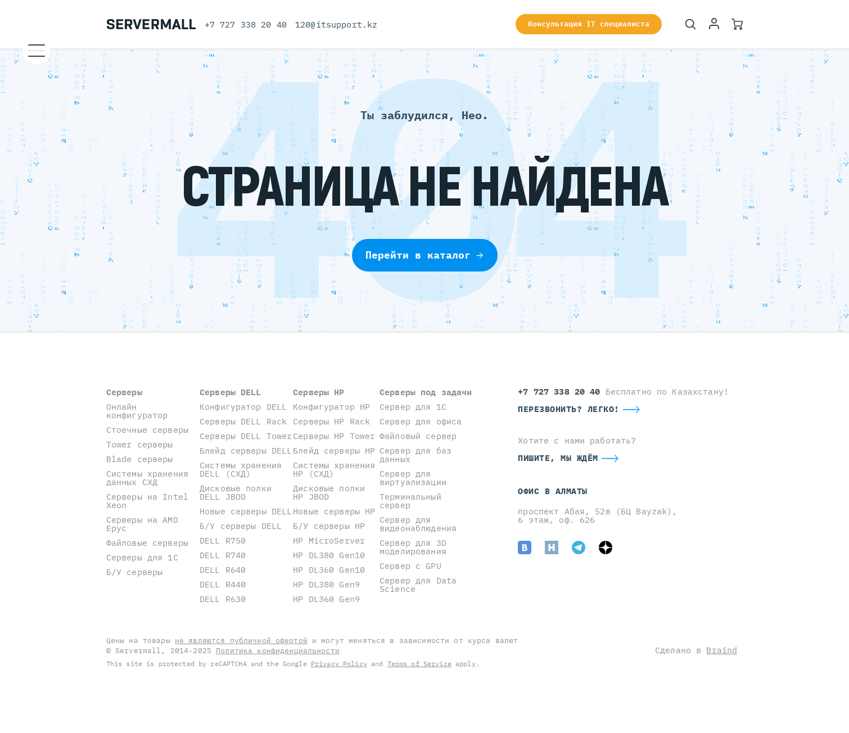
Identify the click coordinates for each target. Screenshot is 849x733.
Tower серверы (139, 444)
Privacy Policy (339, 663)
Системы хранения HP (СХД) (334, 469)
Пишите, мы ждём (558, 458)
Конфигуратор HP (331, 406)
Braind (721, 650)
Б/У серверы (134, 572)
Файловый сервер (418, 436)
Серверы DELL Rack (243, 421)
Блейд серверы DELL (246, 450)
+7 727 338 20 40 (246, 24)
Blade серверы (139, 459)
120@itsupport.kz (336, 24)
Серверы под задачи (426, 392)
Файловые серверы (147, 542)
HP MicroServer (329, 540)
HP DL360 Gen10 (329, 569)
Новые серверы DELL (246, 511)
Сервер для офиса (421, 421)
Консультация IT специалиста (588, 24)
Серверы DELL (230, 392)
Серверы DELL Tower (246, 436)
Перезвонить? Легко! (569, 409)
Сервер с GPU (410, 565)
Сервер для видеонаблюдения (418, 523)
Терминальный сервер (410, 500)
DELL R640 (223, 569)
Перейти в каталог (424, 254)
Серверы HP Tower (334, 436)
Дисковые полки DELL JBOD (236, 492)
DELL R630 (223, 599)
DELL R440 (223, 584)
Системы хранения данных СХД (147, 477)
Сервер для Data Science (418, 584)
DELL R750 (223, 540)
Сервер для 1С (413, 406)
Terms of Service (419, 663)
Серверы (124, 392)
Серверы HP (318, 392)
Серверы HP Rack (331, 421)
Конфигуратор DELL (243, 406)
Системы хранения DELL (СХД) (241, 469)
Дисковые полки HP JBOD (329, 492)
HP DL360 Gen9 (326, 599)
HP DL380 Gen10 (329, 555)
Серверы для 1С (142, 557)
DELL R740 (223, 555)
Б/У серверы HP (329, 526)
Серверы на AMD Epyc (142, 523)
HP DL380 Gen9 (326, 584)
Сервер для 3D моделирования (413, 546)
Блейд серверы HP (334, 450)
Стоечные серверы (147, 429)
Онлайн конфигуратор (137, 410)
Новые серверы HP (334, 511)
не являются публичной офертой (241, 640)
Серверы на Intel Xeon (147, 500)
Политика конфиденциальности (278, 650)
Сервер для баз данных (415, 454)
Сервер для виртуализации (413, 477)
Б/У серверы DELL (241, 526)
